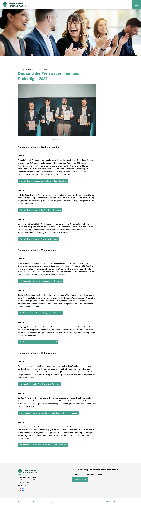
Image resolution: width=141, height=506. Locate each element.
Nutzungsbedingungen (48, 502)
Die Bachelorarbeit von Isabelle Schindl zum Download (40, 210)
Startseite (21, 502)
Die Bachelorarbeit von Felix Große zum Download (39, 239)
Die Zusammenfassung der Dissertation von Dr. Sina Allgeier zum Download (48, 413)
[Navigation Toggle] (136, 4)
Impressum (28, 502)
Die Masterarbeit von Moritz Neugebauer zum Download (41, 281)
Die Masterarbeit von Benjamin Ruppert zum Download (40, 313)
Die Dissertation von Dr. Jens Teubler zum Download (39, 384)
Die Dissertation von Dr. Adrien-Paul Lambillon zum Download (43, 445)
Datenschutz (37, 502)
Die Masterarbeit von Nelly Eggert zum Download (38, 342)
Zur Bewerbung (80, 480)
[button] (53, 139)
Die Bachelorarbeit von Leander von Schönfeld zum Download (43, 181)
